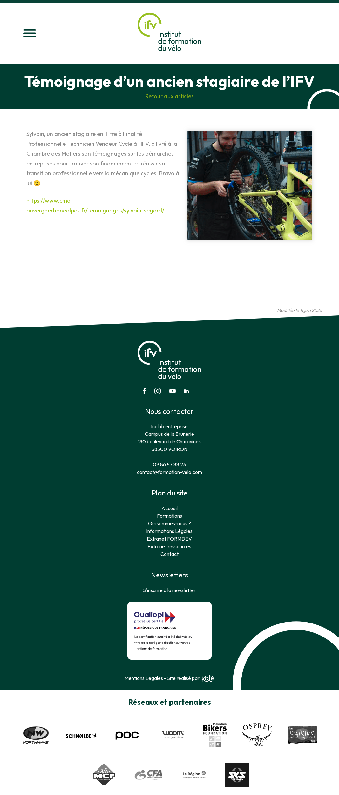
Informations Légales (169, 531)
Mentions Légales (144, 678)
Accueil (169, 508)
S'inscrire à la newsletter (169, 590)
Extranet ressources (169, 546)
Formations (169, 516)
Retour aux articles (169, 96)
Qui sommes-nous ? (169, 523)
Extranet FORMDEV (169, 539)
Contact (169, 554)
